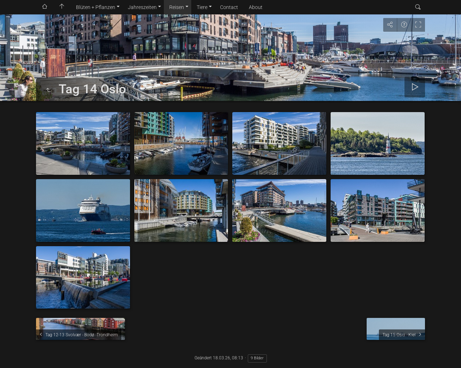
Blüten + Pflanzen (95, 7)
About (256, 7)
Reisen (176, 7)
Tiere (202, 7)
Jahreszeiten (142, 7)
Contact (229, 7)
